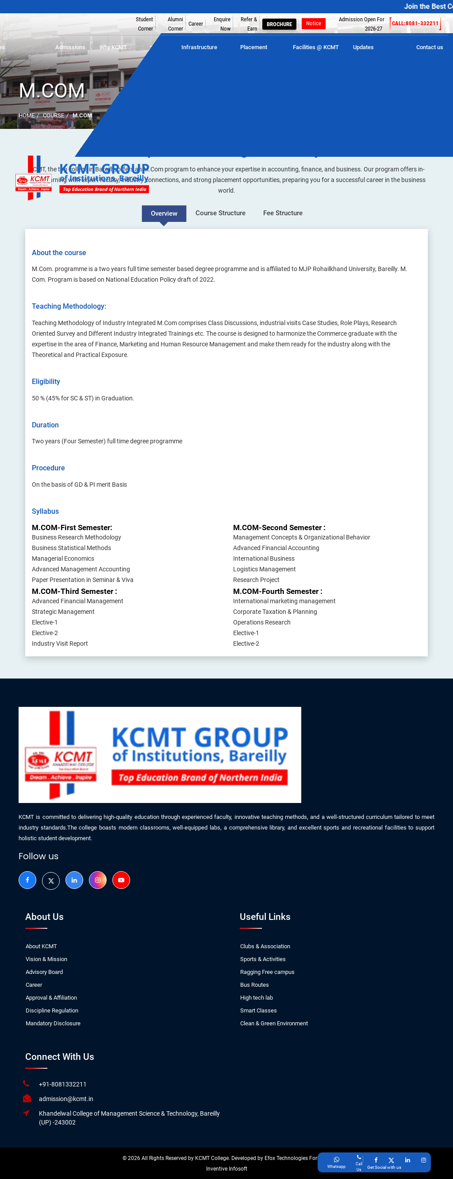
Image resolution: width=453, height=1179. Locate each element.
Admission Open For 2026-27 (361, 24)
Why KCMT (113, 47)
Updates (363, 47)
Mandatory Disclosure (53, 1023)
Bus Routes (254, 984)
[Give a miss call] (359, 1163)
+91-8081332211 (63, 1084)
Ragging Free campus (267, 972)
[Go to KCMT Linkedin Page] (407, 1159)
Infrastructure (199, 47)
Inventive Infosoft (226, 1169)
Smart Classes (258, 1010)
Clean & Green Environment (274, 1023)
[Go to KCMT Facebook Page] (375, 1159)
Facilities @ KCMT (316, 47)
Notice (313, 23)
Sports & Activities (263, 959)
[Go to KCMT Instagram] (98, 880)
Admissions (70, 47)
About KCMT (41, 946)
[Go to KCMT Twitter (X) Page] (391, 1159)
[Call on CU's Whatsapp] (336, 1163)
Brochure (279, 24)
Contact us (429, 47)
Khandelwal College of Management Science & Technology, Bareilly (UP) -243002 (129, 1118)
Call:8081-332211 (415, 23)
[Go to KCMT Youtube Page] (121, 880)
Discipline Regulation (52, 1010)
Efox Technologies (287, 1158)
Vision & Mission (46, 959)
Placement (253, 47)
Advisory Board (44, 972)
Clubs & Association (265, 946)
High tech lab (256, 997)
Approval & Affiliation (51, 997)
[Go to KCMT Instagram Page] (423, 1159)
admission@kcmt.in (66, 1098)
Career (195, 23)
